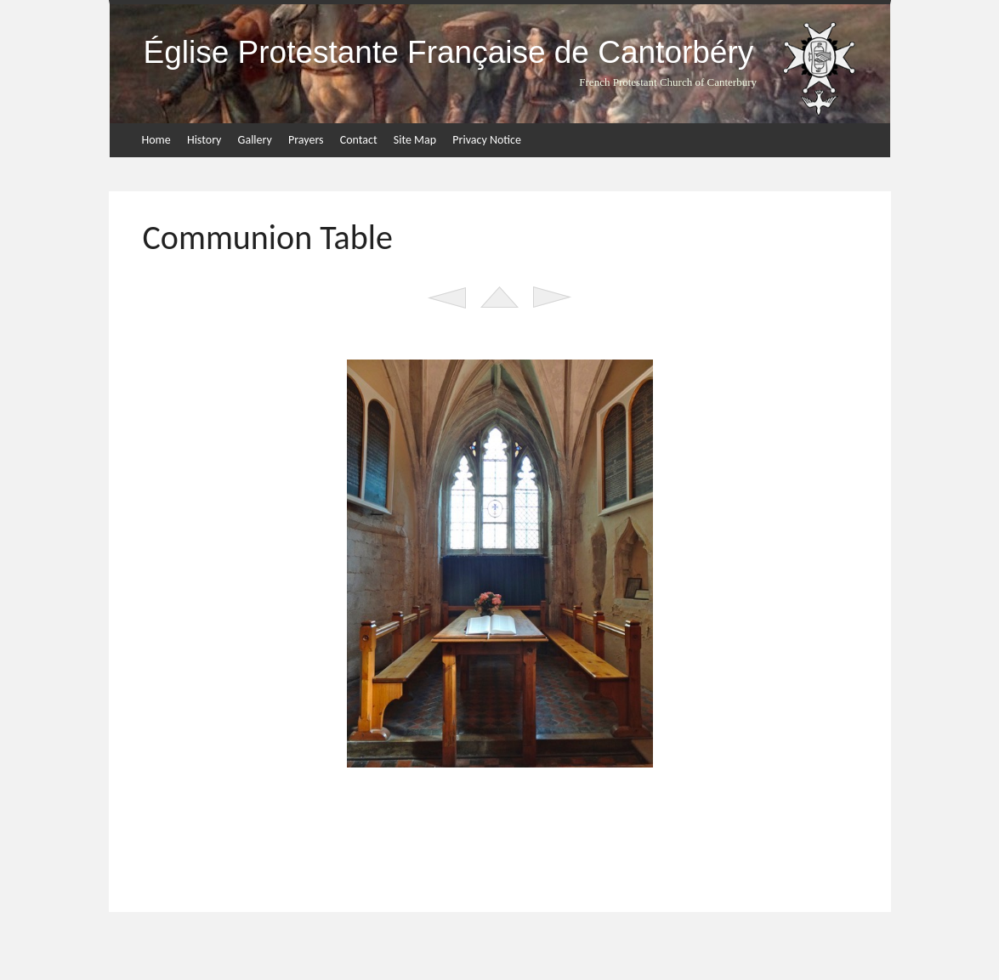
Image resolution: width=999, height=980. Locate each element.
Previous (447, 297)
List (499, 297)
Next (552, 297)
